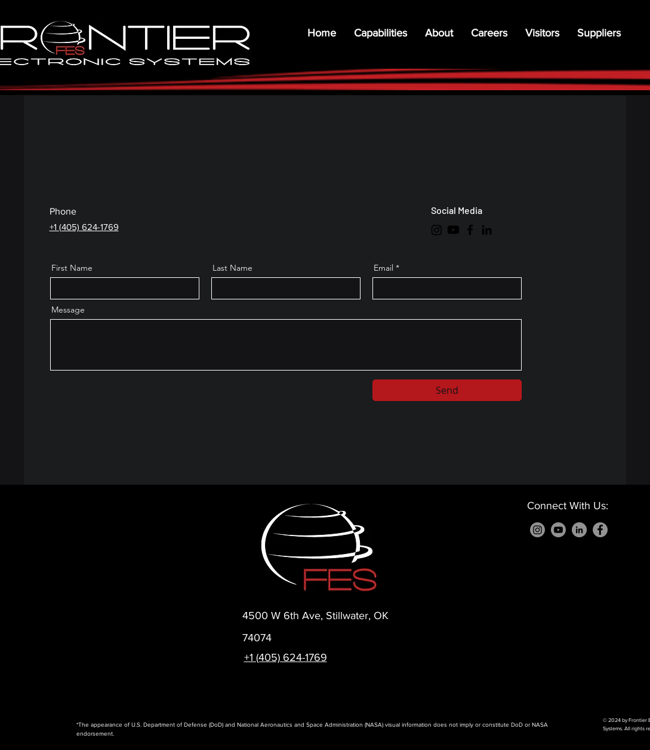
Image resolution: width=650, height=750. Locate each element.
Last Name (232, 268)
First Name (72, 268)
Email (383, 268)
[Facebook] (470, 230)
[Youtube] (453, 230)
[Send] (447, 390)
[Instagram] (436, 230)
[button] (380, 33)
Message (68, 309)
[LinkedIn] (487, 230)
